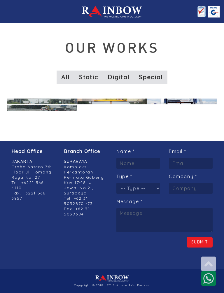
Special (151, 77)
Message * (129, 201)
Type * (124, 176)
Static (88, 77)
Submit (199, 242)
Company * (183, 176)
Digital (119, 77)
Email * (177, 151)
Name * (125, 151)
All (65, 77)
